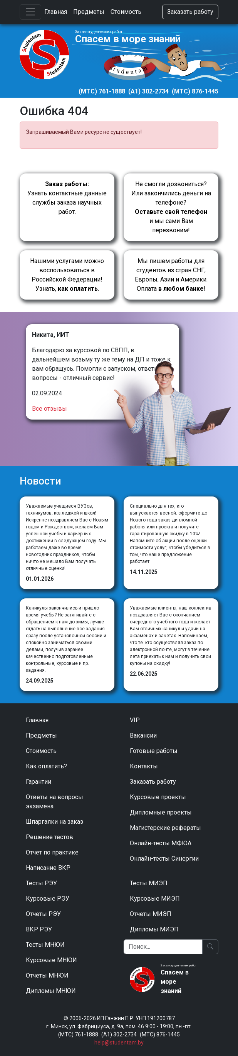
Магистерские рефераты (165, 827)
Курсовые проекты (158, 797)
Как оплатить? (46, 766)
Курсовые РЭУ (47, 898)
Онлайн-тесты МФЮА (160, 843)
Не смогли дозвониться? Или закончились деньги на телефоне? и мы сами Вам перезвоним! (171, 207)
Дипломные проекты (161, 812)
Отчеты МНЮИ (47, 975)
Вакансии (143, 735)
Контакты (144, 766)
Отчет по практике (52, 852)
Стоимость (126, 11)
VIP (135, 720)
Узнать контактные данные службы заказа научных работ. (67, 197)
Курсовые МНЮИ (51, 960)
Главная (55, 11)
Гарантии (38, 781)
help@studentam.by (119, 1042)
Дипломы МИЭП (154, 929)
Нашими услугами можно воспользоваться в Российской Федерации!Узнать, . (67, 274)
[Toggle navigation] (30, 12)
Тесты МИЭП (149, 883)
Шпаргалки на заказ (54, 821)
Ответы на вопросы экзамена (54, 801)
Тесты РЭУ (41, 883)
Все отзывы (49, 408)
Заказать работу (190, 11)
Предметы (88, 11)
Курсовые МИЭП (155, 898)
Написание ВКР (48, 867)
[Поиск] (163, 946)
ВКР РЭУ (39, 929)
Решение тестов (49, 837)
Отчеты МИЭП (150, 914)
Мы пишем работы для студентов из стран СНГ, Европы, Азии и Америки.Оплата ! (171, 274)
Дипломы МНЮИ (51, 990)
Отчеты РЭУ (43, 914)
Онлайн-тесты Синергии (164, 858)
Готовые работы (154, 751)
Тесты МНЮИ (45, 944)
